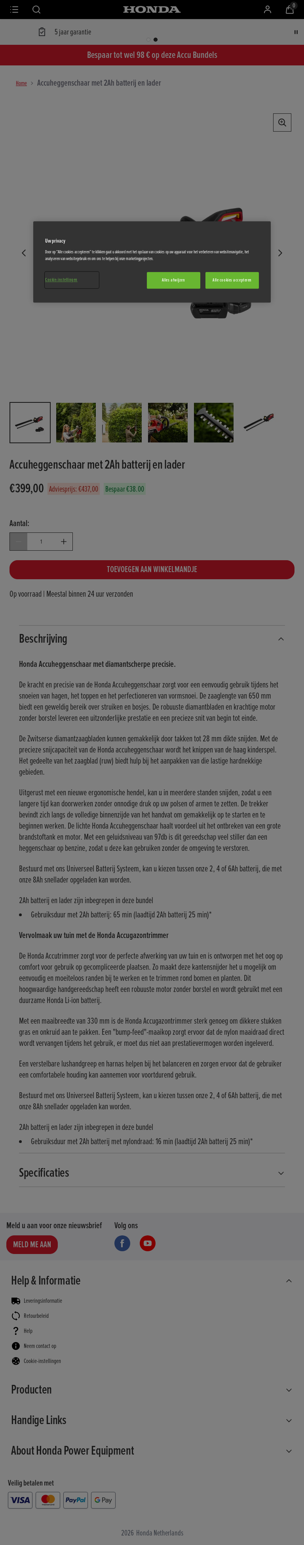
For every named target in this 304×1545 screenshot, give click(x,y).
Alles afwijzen (173, 280)
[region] (152, 262)
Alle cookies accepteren (232, 280)
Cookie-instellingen (61, 280)
